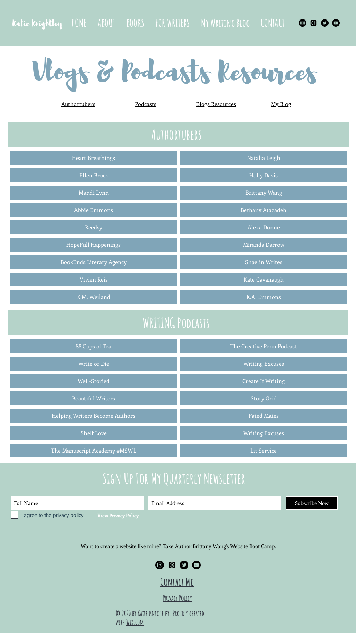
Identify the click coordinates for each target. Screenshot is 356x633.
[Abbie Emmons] (93, 210)
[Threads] (313, 23)
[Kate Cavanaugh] (263, 279)
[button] (135, 23)
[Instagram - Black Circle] (302, 23)
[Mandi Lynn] (93, 193)
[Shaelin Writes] (263, 262)
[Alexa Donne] (263, 227)
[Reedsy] (93, 227)
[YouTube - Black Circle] (336, 23)
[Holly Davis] (263, 175)
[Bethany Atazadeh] (263, 210)
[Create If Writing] (263, 381)
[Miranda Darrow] (263, 245)
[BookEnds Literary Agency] (93, 262)
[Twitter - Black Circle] (325, 23)
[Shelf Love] (93, 433)
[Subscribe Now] (312, 503)
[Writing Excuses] (263, 364)
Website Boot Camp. (253, 546)
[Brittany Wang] (263, 193)
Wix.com (135, 622)
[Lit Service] (263, 450)
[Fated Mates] (263, 416)
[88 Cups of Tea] (93, 346)
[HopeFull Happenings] (93, 245)
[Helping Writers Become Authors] (93, 416)
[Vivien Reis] (93, 279)
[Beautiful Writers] (93, 398)
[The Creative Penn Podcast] (263, 346)
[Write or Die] (93, 364)
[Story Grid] (263, 398)
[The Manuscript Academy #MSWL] (93, 450)
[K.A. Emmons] (263, 297)
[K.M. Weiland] (93, 297)
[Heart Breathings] (93, 158)
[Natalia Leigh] (263, 158)
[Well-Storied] (93, 381)
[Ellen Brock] (93, 175)
